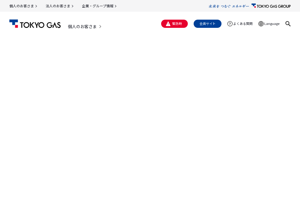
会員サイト (208, 23)
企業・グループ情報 (97, 5)
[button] (288, 23)
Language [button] (271, 23)
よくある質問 (243, 23)
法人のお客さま (58, 5)
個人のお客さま (21, 5)
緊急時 (177, 23)
